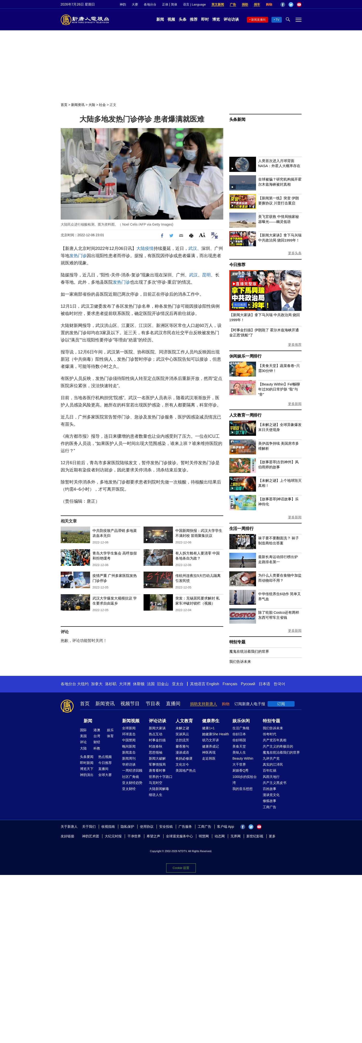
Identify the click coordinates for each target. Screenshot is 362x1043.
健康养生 (210, 720)
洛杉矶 (111, 684)
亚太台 (178, 684)
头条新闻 (237, 119)
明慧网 (204, 836)
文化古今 (182, 764)
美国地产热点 (186, 770)
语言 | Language (194, 4)
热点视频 (105, 757)
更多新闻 (295, 404)
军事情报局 (157, 764)
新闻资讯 (78, 105)
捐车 (257, 4)
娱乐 (110, 730)
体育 (110, 736)
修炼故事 (269, 801)
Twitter (291, 4)
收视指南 (108, 826)
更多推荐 (295, 344)
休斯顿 (139, 684)
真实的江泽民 (273, 764)
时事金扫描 (157, 740)
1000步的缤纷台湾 (244, 780)
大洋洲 (125, 684)
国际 (83, 730)
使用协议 (146, 826)
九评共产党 (271, 758)
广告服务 (185, 826)
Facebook (282, 4)
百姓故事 (269, 789)
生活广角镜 (240, 728)
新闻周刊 (129, 758)
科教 (96, 748)
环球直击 (129, 734)
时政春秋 (155, 746)
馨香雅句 (182, 746)
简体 (174, 4)
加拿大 (97, 684)
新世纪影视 (254, 836)
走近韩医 (209, 758)
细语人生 (155, 795)
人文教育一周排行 (245, 415)
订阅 (281, 704)
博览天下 (86, 769)
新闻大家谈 (157, 728)
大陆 (91, 105)
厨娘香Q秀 (240, 770)
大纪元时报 (113, 836)
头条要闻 (86, 757)
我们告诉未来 (240, 661)
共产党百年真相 (274, 740)
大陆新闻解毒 (159, 789)
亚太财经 (129, 789)
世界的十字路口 (160, 777)
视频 (171, 19)
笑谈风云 (182, 734)
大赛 (135, 4)
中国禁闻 (129, 740)
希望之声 (153, 836)
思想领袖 (155, 752)
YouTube (299, 4)
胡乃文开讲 (210, 740)
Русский (248, 684)
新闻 (160, 19)
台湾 (96, 736)
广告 (233, 4)
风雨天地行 (271, 777)
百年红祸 (269, 770)
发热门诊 (78, 255)
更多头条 (295, 253)
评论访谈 (231, 19)
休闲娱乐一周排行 (245, 356)
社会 (102, 105)
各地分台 (150, 4)
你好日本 (239, 734)
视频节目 (130, 703)
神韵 (123, 4)
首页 (64, 105)
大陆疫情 (145, 248)
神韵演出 (86, 775)
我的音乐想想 (242, 789)
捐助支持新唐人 (203, 704)
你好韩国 (239, 740)
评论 (83, 742)
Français (230, 684)
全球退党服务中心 (179, 836)
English (212, 684)
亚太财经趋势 (132, 783)
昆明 (206, 275)
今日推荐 (237, 264)
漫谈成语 (182, 752)
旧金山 (163, 684)
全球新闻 (129, 728)
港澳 (96, 730)
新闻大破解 (157, 758)
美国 (83, 736)
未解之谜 (182, 728)
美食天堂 (239, 746)
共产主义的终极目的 (278, 746)
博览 (216, 19)
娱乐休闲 (241, 720)
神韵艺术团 (90, 836)
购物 (269, 4)
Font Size (202, 235)
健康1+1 (208, 728)
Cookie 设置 (181, 868)
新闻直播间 (258, 19)
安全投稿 (166, 826)
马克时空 (155, 783)
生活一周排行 (241, 528)
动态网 (220, 836)
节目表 (153, 703)
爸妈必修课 (184, 758)
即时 (205, 19)
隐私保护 (127, 826)
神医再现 (209, 752)
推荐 (193, 19)
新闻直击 (129, 752)
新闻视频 (130, 720)
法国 (151, 684)
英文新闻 (217, 4)
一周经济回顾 (132, 770)
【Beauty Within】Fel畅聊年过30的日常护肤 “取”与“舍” (279, 389)
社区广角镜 (130, 777)
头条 (182, 19)
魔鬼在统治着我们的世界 (249, 651)
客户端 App (225, 826)
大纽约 (83, 684)
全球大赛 (105, 775)
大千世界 (239, 764)
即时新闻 (86, 763)
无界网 (235, 836)
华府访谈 (129, 764)
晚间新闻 (129, 746)
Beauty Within (242, 758)
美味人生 (239, 752)
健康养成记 (210, 746)
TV (277, 19)
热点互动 (155, 734)
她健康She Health (215, 734)
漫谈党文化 (271, 795)
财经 (96, 742)
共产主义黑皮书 (274, 783)
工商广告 (269, 807)
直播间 (173, 703)
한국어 (279, 684)
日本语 (264, 684)
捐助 (245, 4)
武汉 (192, 248)
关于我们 (89, 826)
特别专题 (237, 642)
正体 (165, 4)
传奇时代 (269, 734)
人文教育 (184, 720)
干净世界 (134, 836)
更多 (272, 836)
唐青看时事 (157, 770)
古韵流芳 (182, 740)
